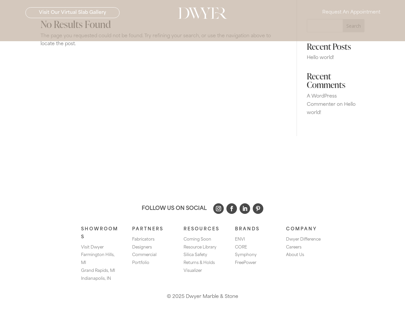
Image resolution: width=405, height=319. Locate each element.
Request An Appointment (351, 16)
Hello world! (320, 57)
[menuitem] (97, 34)
